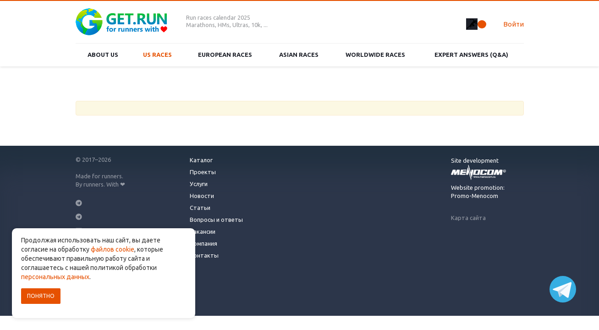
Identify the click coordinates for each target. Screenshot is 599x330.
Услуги (199, 184)
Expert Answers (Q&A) (471, 54)
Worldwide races (375, 54)
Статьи (200, 207)
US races (157, 54)
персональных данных (55, 276)
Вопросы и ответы (216, 219)
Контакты (204, 255)
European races (225, 54)
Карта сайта (468, 217)
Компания (203, 243)
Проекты (203, 172)
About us (103, 54)
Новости (202, 195)
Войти (513, 24)
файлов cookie (112, 249)
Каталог (201, 160)
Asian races (299, 54)
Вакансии (202, 231)
